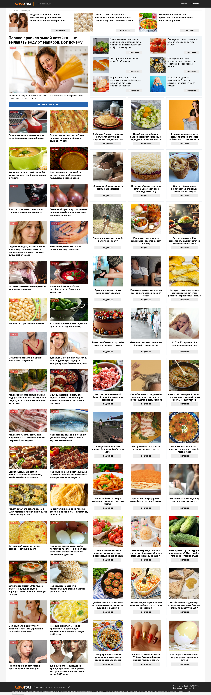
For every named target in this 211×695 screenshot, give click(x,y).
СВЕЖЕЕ (183, 3)
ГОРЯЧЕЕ (195, 3)
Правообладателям (18, 694)
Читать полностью (48, 104)
